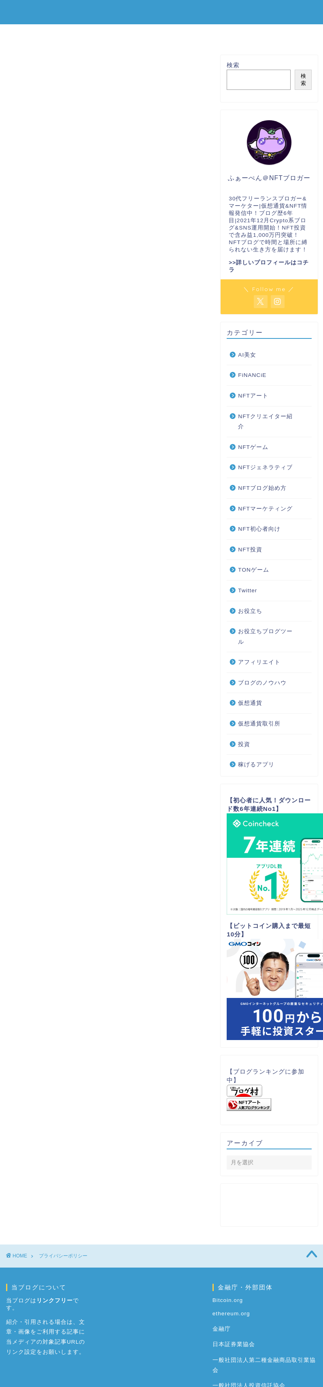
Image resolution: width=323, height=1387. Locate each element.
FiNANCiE (252, 375)
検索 (233, 65)
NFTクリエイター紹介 (265, 421)
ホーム (43, 34)
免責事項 (56, 195)
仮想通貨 (277, 34)
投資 (244, 744)
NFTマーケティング (265, 509)
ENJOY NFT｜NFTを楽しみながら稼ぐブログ (162, 11)
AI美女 (247, 355)
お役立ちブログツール (265, 636)
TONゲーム (253, 570)
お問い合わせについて (74, 218)
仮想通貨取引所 (259, 724)
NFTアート (253, 396)
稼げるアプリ (256, 765)
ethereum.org (231, 1313)
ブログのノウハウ (262, 683)
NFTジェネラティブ (265, 467)
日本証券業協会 (233, 1344)
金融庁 (221, 1329)
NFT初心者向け (168, 34)
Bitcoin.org (227, 1300)
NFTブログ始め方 (99, 34)
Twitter (247, 590)
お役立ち (250, 611)
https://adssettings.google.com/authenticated (108, 811)
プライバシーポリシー (74, 207)
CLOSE (180, 159)
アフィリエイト (259, 662)
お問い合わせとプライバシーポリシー (91, 182)
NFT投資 (250, 550)
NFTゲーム (227, 34)
